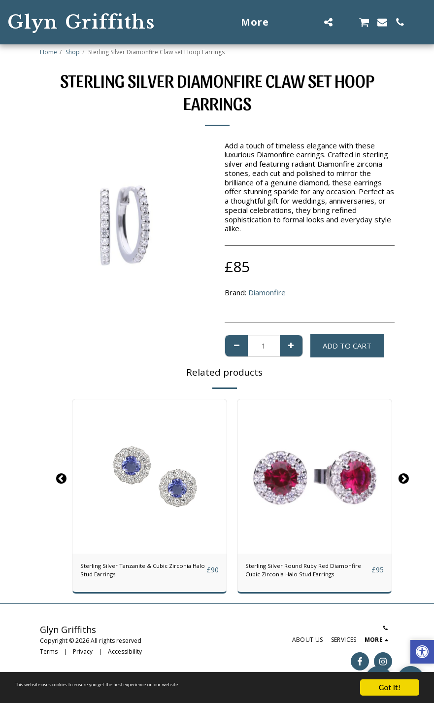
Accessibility (125, 656)
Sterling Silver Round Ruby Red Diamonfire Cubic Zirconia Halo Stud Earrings (305, 573)
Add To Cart (347, 346)
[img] (149, 476)
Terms (49, 656)
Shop (73, 52)
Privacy (83, 656)
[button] (310, 22)
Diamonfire (267, 292)
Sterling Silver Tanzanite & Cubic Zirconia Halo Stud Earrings (134, 572)
